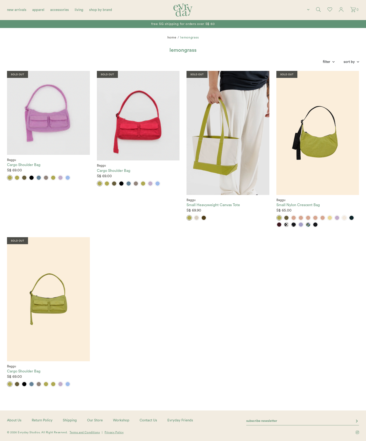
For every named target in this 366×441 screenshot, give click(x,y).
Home (171, 37)
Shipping (70, 420)
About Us (14, 420)
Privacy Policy (114, 432)
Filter (326, 62)
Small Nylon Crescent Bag (298, 205)
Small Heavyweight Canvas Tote (213, 205)
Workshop (121, 420)
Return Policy (42, 420)
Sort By (349, 62)
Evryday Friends (180, 420)
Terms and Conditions (85, 432)
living (79, 10)
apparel (38, 10)
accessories (59, 10)
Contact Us (148, 420)
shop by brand (100, 10)
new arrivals (16, 10)
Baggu (11, 160)
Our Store (95, 420)
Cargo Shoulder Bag (23, 165)
